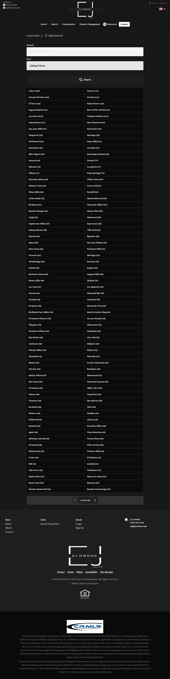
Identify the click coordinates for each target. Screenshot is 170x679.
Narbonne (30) (94, 441)
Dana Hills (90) (94, 112)
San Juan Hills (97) (37, 100)
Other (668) (34, 62)
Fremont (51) (35, 226)
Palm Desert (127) (95, 75)
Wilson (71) (34, 144)
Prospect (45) (35, 277)
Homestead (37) (94, 346)
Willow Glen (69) (95, 150)
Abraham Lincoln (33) (39, 410)
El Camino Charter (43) (40, 289)
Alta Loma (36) (35, 353)
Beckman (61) (35, 176)
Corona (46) (34, 264)
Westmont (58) (94, 188)
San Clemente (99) (96, 93)
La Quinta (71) (94, 138)
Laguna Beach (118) (38, 81)
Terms (70, 543)
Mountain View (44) (96, 277)
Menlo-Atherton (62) (97, 169)
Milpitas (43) (93, 315)
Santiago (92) (93, 106)
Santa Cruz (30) (36, 454)
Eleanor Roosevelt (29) (40, 460)
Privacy (61, 543)
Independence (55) (38, 201)
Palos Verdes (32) (95, 416)
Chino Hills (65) (36, 163)
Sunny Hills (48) (36, 252)
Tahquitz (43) (35, 296)
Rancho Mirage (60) (38, 182)
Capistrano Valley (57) (39, 195)
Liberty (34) (92, 391)
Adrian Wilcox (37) (37, 346)
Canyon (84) (34, 131)
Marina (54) (34, 207)
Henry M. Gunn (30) (96, 447)
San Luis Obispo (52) (97, 214)
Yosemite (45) (93, 270)
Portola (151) (93, 68)
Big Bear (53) (93, 207)
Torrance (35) (35, 372)
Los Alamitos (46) (95, 258)
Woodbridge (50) (37, 233)
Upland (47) (92, 252)
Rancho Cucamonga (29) (99, 460)
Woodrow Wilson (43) (39, 302)
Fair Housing (106, 543)
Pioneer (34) (34, 384)
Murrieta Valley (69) (38, 150)
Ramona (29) (93, 454)
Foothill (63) (92, 163)
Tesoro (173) (92, 62)
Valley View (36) (94, 359)
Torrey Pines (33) (95, 410)
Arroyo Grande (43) (96, 289)
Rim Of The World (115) (98, 81)
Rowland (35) (35, 378)
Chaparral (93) (36, 106)
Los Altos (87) (93, 119)
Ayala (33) (33, 403)
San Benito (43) (36, 308)
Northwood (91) (36, 112)
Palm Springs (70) (95, 144)
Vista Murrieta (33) (96, 403)
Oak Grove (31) (36, 441)
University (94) (94, 100)
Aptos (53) (33, 214)
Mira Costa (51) (36, 220)
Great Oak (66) (94, 157)
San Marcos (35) (94, 372)
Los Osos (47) (35, 258)
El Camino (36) (36, 359)
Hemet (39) (34, 334)
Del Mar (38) (35, 340)
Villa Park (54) (93, 201)
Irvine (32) (34, 428)
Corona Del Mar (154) (39, 68)
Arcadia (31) (92, 435)
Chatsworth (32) (36, 422)
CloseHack (93, 554)
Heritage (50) (93, 226)
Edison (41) (92, 321)
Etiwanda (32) (35, 416)
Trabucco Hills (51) (96, 220)
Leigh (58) (33, 188)
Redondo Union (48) (38, 245)
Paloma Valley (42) (37, 321)
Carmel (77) (92, 131)
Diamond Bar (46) (95, 264)
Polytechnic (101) (37, 93)
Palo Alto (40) (93, 327)
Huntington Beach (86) (98, 125)
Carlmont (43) (35, 315)
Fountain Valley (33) (96, 397)
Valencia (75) (35, 138)
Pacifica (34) (92, 384)
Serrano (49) (93, 233)
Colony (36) (34, 365)
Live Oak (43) (93, 308)
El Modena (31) (94, 428)
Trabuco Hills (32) (95, 422)
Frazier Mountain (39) (97, 334)
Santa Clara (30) (36, 447)
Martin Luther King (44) (98, 283)
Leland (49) (34, 239)
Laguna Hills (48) (95, 245)
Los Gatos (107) (36, 87)
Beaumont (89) (36, 119)
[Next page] (95, 471)
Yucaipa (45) (34, 270)
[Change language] (162, 8)
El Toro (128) (35, 75)
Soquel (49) (92, 239)
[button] (134, 50)
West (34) (91, 378)
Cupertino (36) (94, 365)
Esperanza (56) (94, 195)
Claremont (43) (94, 296)
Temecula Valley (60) (97, 176)
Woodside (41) (35, 327)
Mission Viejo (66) (37, 157)
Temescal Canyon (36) (97, 353)
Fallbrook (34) (35, 391)
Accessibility (91, 543)
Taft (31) (32, 435)
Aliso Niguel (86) (36, 125)
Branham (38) (93, 340)
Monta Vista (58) (95, 182)
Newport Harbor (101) (97, 87)
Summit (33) (34, 397)
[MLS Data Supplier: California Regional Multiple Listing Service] (85, 598)
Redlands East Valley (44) (41, 283)
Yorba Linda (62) (36, 169)
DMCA (79, 543)
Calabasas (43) (94, 302)
